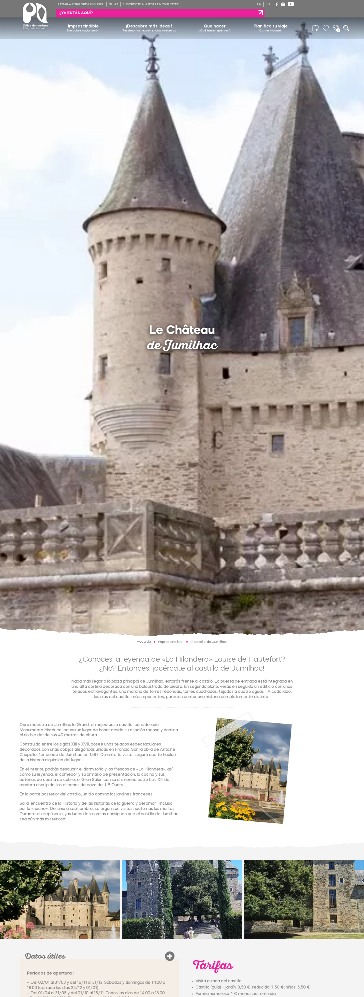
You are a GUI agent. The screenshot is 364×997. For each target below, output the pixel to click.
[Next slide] (361, 899)
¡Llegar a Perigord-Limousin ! (80, 4)
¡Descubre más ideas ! (149, 19)
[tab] (4, 909)
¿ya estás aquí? (319, 4)
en (259, 4)
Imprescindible (83, 19)
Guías (113, 4)
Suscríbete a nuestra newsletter (150, 4)
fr (268, 4)
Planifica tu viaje (271, 19)
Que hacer (214, 19)
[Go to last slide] (2, 899)
